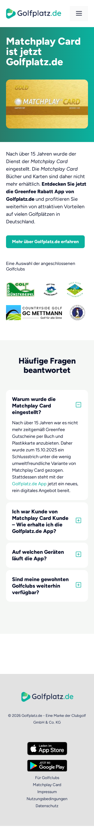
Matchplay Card (47, 784)
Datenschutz (47, 805)
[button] (47, 405)
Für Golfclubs (47, 777)
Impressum (47, 791)
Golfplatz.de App (29, 484)
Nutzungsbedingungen (47, 798)
